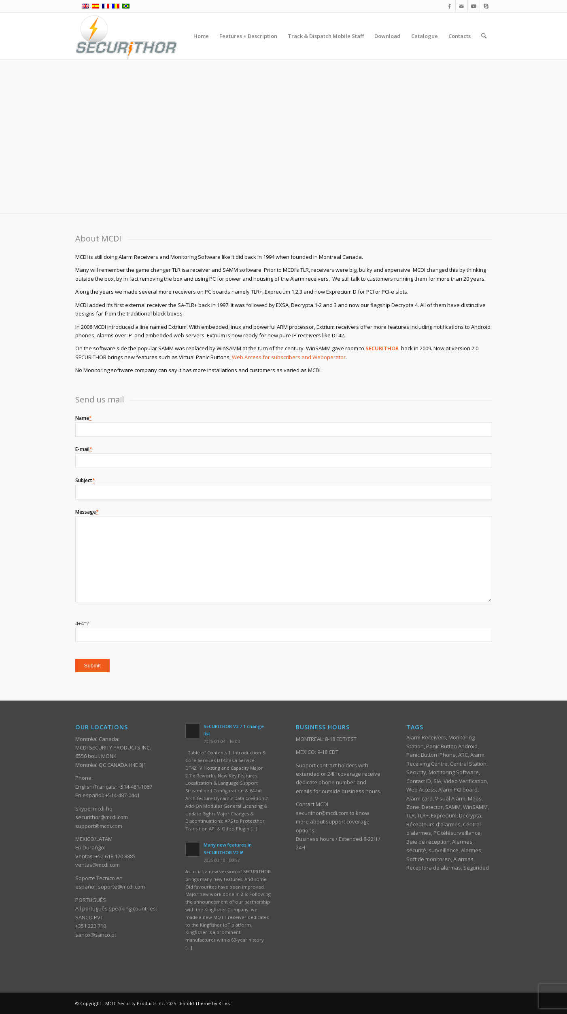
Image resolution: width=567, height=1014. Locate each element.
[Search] (484, 36)
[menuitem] (201, 36)
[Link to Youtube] (474, 6)
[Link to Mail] (461, 6)
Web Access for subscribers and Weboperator (289, 357)
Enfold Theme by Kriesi (205, 1003)
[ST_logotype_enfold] (126, 36)
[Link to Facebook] (449, 6)
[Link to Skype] (486, 6)
